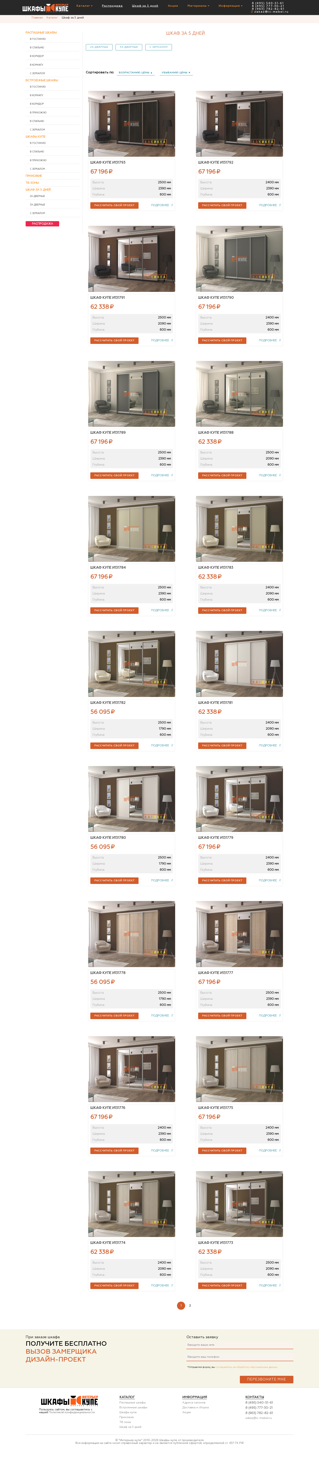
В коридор (36, 56)
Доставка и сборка (195, 1417)
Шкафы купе (35, 136)
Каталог (84, 6)
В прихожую (38, 113)
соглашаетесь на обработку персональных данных (246, 1377)
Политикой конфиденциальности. (72, 1422)
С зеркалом (159, 47)
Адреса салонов (193, 1413)
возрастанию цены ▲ (136, 73)
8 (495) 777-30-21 (268, 6)
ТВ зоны (32, 183)
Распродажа (112, 6)
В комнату (36, 65)
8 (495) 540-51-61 (268, 3)
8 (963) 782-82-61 (268, 9)
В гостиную (37, 39)
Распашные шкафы (41, 32)
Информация (231, 6)
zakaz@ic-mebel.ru (270, 12)
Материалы (198, 6)
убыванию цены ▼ (176, 73)
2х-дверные (99, 47)
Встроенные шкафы (42, 80)
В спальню (36, 48)
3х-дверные (129, 47)
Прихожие (34, 176)
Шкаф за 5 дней (145, 6)
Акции (173, 6)
